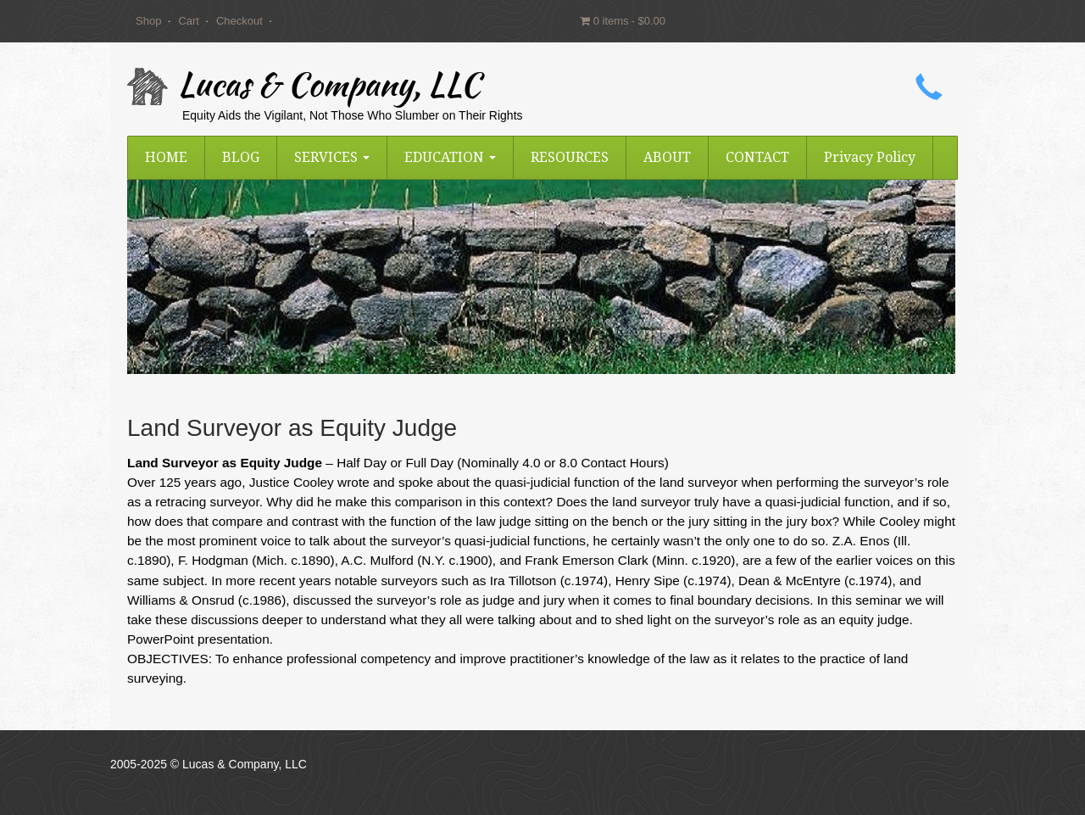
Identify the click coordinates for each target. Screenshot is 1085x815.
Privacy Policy (869, 157)
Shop (148, 20)
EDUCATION (450, 157)
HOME (166, 157)
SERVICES (332, 157)
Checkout (239, 20)
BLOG (240, 157)
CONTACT (757, 157)
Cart (188, 20)
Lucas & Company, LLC (329, 88)
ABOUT (667, 157)
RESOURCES (570, 157)
